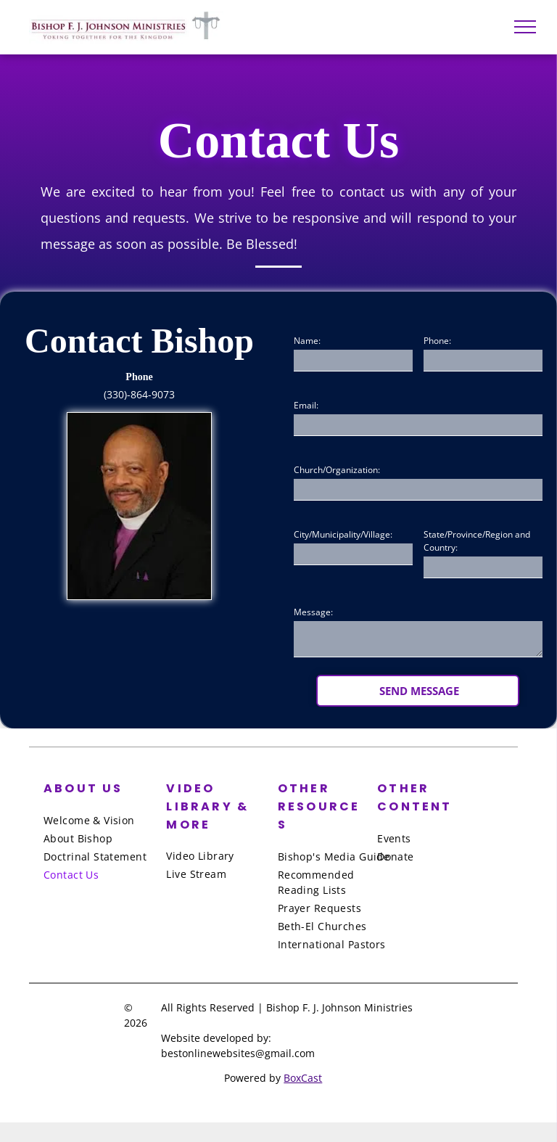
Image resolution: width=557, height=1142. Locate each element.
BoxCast (303, 1078)
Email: (306, 405)
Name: (307, 340)
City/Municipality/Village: (343, 534)
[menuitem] (102, 820)
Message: (313, 612)
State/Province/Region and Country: (477, 541)
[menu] (525, 27)
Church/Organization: (337, 470)
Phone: (437, 340)
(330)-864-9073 (139, 394)
